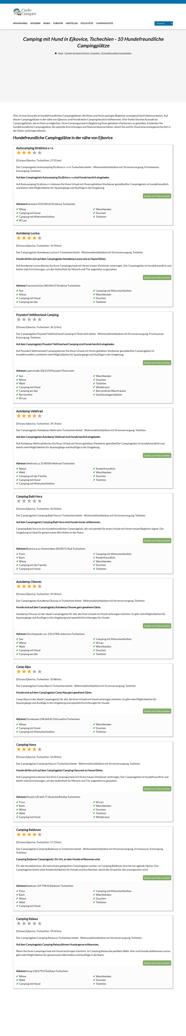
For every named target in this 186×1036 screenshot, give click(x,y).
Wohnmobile (20, 23)
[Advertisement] (93, 77)
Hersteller (72, 23)
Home (60, 53)
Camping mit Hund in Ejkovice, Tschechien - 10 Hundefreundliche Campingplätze (98, 53)
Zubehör (58, 23)
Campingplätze (104, 23)
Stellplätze (87, 23)
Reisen (46, 23)
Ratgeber (35, 23)
